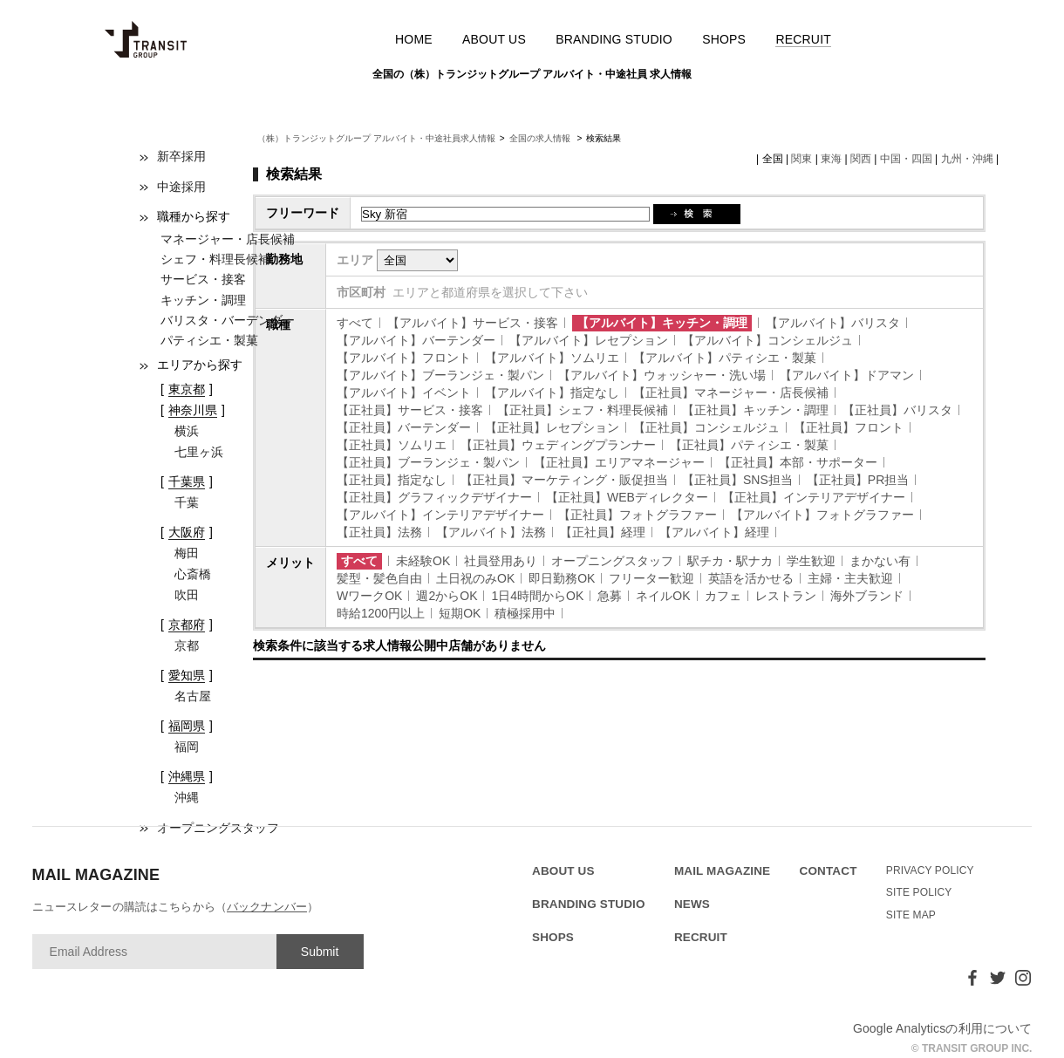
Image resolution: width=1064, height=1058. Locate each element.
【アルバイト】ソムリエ (552, 358)
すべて (355, 323)
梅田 (186, 553)
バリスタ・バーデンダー (227, 320)
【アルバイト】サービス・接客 (472, 323)
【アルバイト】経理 (714, 532)
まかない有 (880, 561)
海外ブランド (867, 596)
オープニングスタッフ (612, 561)
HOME (414, 39)
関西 (860, 159)
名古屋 (192, 696)
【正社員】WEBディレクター (627, 497)
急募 (609, 596)
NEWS (692, 904)
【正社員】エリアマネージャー (619, 462)
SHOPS (724, 39)
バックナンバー (267, 906)
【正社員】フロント (849, 427)
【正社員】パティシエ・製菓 (749, 445)
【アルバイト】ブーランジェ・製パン (440, 375)
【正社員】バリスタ (897, 410)
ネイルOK (663, 596)
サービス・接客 (203, 279)
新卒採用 (181, 156)
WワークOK (369, 596)
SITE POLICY (919, 892)
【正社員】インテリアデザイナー (813, 497)
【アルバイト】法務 (491, 532)
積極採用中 (525, 613)
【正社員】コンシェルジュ (706, 427)
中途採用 (181, 187)
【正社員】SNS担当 (737, 480)
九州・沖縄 (967, 159)
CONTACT (828, 870)
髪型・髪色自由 (379, 578)
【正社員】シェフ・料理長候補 (582, 410)
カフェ (723, 596)
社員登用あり (500, 561)
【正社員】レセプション (552, 427)
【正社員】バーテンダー (404, 427)
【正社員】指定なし (392, 480)
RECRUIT (803, 39)
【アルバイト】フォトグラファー (822, 515)
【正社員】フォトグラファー (637, 515)
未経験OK (423, 561)
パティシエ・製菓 (209, 340)
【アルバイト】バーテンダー (416, 340)
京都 (186, 645)
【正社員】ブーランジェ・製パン (428, 462)
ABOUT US (494, 39)
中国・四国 (906, 159)
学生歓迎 (811, 561)
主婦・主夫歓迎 (850, 578)
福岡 (186, 747)
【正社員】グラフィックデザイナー (434, 497)
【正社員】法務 (379, 532)
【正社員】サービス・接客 (410, 410)
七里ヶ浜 (198, 452)
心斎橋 (192, 574)
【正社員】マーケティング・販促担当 (564, 480)
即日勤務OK (562, 578)
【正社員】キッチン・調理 (755, 410)
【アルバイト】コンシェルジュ (767, 340)
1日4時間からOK (537, 596)
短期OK (460, 613)
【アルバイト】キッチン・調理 (661, 323)
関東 (801, 159)
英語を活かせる (751, 578)
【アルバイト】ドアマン (847, 375)
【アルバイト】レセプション (588, 340)
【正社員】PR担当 (858, 480)
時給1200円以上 (381, 613)
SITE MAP (911, 915)
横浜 (186, 431)
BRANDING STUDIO (614, 39)
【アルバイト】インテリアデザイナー (440, 515)
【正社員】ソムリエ (392, 445)
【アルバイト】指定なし (552, 392)
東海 (831, 159)
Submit (320, 952)
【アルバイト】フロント (404, 358)
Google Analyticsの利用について (943, 1028)
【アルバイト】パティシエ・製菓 (724, 358)
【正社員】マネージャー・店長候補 (731, 392)
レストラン (785, 596)
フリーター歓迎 (651, 578)
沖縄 (186, 797)
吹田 (186, 595)
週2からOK (446, 596)
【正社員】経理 (602, 532)
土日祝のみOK (475, 578)
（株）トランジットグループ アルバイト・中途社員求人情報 (376, 138)
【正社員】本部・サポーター (798, 462)
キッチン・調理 (203, 300)
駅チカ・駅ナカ (730, 561)
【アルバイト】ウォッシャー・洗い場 (662, 375)
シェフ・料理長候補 (215, 259)
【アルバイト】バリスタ (833, 323)
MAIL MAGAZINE (722, 870)
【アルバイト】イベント (404, 392)
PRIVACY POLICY (930, 870)
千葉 (186, 502)
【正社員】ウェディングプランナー (558, 445)
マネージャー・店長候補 (227, 239)
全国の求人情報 (541, 138)
